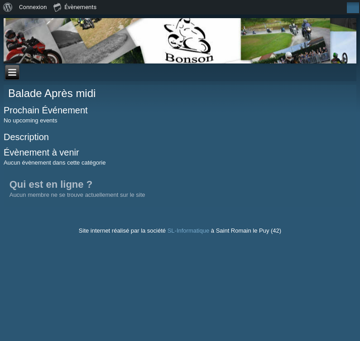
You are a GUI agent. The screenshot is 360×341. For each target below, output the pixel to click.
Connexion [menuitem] (33, 7)
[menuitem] (8, 7)
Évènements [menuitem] (74, 7)
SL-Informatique (189, 230)
